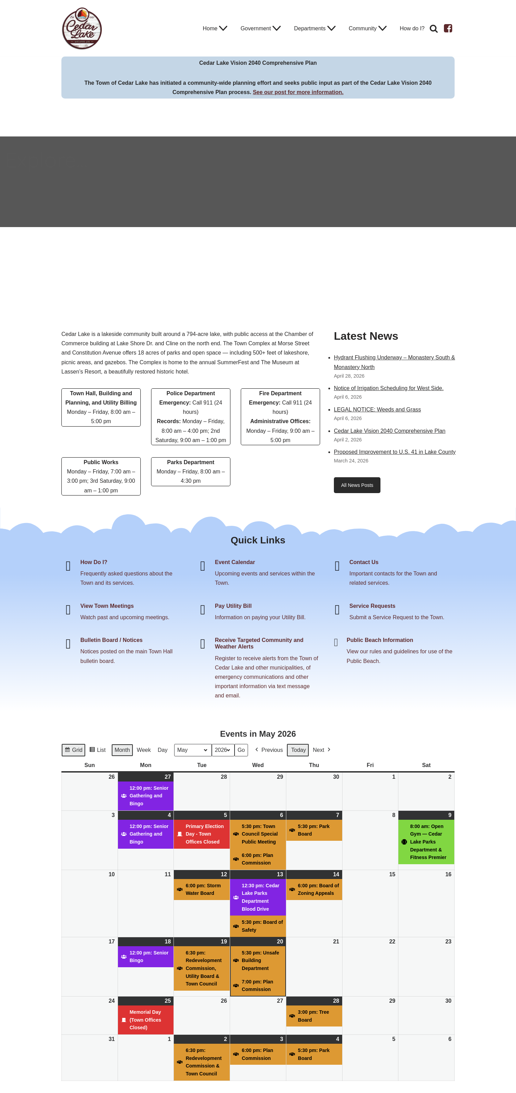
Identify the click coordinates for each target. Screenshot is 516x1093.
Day (162, 750)
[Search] (433, 28)
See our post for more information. (298, 92)
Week (144, 750)
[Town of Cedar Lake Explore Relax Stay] (82, 28)
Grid (73, 751)
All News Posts (357, 485)
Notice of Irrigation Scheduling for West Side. (389, 388)
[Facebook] (448, 28)
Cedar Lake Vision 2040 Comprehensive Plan (389, 431)
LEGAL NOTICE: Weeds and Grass (377, 409)
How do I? (412, 28)
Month (122, 750)
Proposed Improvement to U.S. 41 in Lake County (395, 452)
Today (298, 750)
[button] (223, 28)
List (97, 751)
